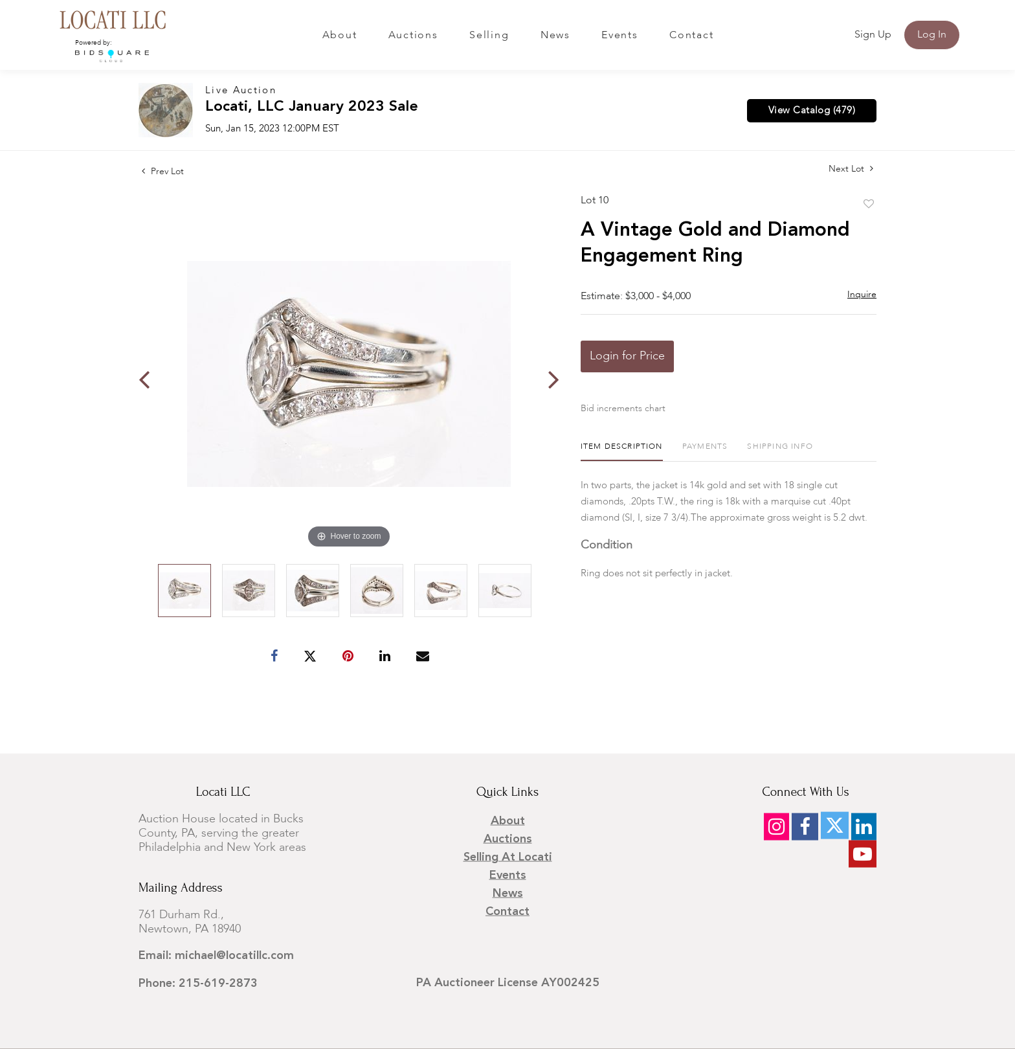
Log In (931, 35)
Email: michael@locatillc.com (216, 956)
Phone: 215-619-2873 (198, 983)
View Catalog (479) (811, 110)
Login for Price (627, 356)
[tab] (622, 451)
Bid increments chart (623, 408)
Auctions (413, 35)
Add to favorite (868, 204)
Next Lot (851, 169)
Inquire (861, 294)
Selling (489, 35)
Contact (691, 35)
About (339, 35)
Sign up (872, 35)
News (555, 35)
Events (619, 35)
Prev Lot (163, 171)
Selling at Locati (507, 857)
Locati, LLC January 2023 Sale (311, 107)
